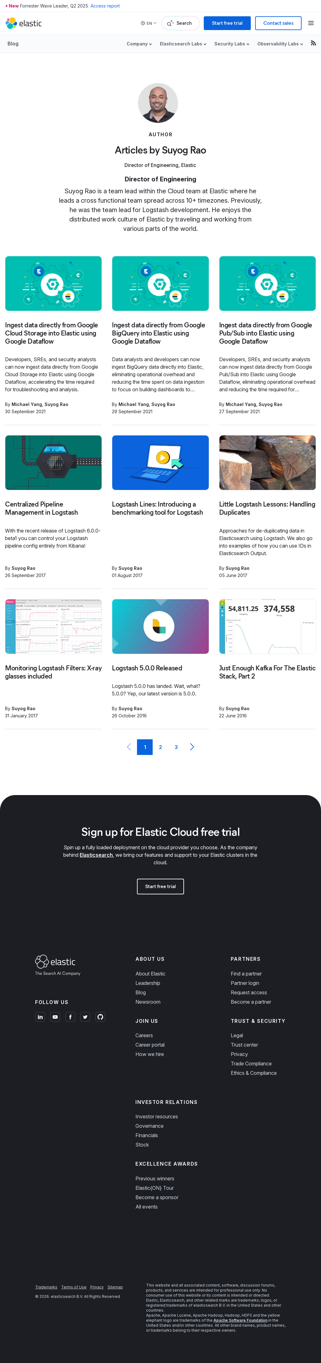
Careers (144, 1035)
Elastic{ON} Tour (154, 1188)
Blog (13, 43)
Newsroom (147, 1002)
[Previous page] (129, 747)
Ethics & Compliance (254, 1073)
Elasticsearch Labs (181, 43)
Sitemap (115, 1287)
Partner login (245, 983)
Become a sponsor (156, 1197)
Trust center (244, 1045)
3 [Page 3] (176, 747)
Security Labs (229, 43)
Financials (146, 1135)
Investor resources (156, 1116)
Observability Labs (278, 43)
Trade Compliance (251, 1063)
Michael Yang (27, 404)
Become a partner (251, 1002)
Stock (142, 1145)
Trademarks (46, 1287)
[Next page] (192, 747)
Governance (149, 1126)
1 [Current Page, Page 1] (145, 747)
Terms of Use (74, 1287)
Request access (249, 992)
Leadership (147, 983)
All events (146, 1207)
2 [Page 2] (160, 747)
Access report (105, 5)
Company (137, 43)
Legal (237, 1035)
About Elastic (150, 973)
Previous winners (154, 1178)
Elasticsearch (96, 855)
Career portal (150, 1045)
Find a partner (246, 973)
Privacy (239, 1054)
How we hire (149, 1054)
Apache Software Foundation (240, 1320)
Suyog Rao (56, 404)
